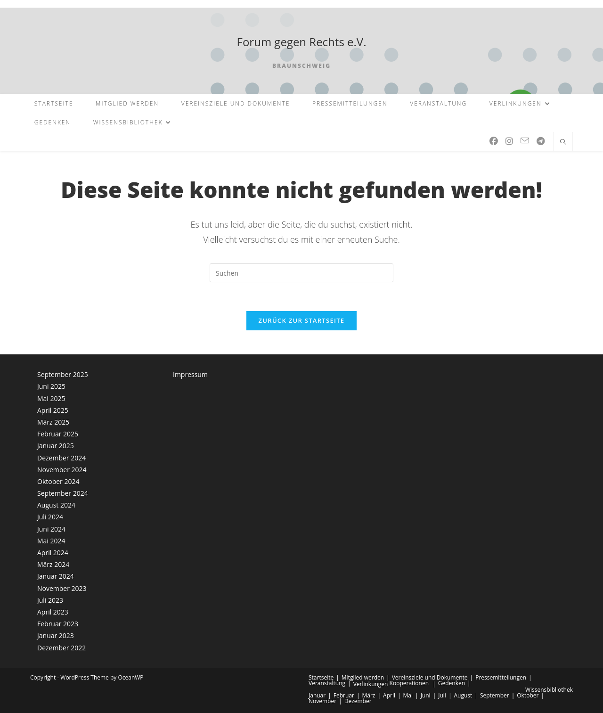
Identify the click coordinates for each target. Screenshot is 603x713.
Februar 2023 (57, 623)
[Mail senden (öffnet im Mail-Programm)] (525, 140)
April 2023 (52, 611)
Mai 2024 (51, 540)
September (494, 695)
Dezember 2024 (61, 457)
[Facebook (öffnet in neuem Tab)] (494, 141)
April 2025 (52, 410)
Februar (344, 695)
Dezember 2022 (61, 647)
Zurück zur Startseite (302, 320)
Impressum (190, 374)
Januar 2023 (55, 635)
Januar (317, 695)
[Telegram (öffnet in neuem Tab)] (540, 141)
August (463, 695)
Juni (426, 695)
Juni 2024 (51, 529)
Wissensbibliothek (549, 690)
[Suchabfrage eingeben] (301, 272)
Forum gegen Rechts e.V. (302, 41)
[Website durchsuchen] (563, 142)
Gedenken (451, 683)
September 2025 (62, 374)
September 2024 (62, 493)
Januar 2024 (55, 576)
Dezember (358, 701)
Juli (442, 695)
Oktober (527, 695)
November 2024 (62, 469)
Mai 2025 (51, 398)
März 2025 (53, 422)
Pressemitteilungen (500, 677)
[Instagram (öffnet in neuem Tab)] (509, 141)
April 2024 (52, 552)
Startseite (321, 677)
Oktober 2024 (58, 481)
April (389, 695)
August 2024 (56, 504)
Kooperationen (409, 683)
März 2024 (53, 564)
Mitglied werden (363, 677)
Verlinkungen (370, 684)
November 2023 (62, 588)
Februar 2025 (57, 433)
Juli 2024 (50, 517)
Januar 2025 (55, 445)
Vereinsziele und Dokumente (430, 677)
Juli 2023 (50, 600)
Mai (408, 695)
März (368, 695)
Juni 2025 (51, 386)
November (322, 701)
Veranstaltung (327, 683)
